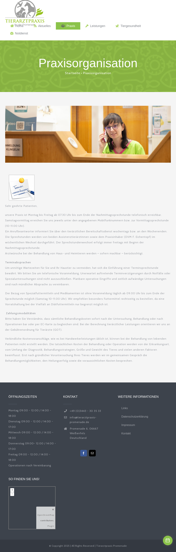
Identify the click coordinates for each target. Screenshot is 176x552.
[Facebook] (83, 453)
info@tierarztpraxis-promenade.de (83, 420)
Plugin (50, 526)
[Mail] (92, 453)
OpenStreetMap (45, 515)
